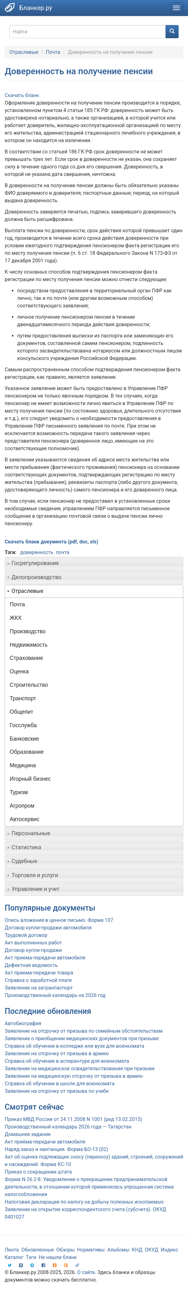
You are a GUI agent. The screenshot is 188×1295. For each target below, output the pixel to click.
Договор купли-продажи (33, 950)
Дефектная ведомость (31, 965)
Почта (53, 52)
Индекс (169, 1250)
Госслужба (23, 725)
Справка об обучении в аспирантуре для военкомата (67, 1061)
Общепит (21, 712)
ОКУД (151, 1250)
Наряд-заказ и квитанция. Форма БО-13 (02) (56, 1149)
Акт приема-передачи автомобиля (45, 958)
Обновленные (37, 1250)
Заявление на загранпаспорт (39, 988)
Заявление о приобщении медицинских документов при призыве (82, 1038)
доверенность (36, 552)
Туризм (19, 792)
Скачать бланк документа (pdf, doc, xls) (51, 542)
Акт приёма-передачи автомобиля (45, 1142)
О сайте (86, 1272)
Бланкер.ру (35, 8)
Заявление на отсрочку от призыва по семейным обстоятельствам (84, 1031)
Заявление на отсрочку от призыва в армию (57, 1053)
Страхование (26, 658)
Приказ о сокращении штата (38, 1172)
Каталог (14, 1257)
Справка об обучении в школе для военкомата (59, 1084)
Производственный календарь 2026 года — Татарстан (68, 1127)
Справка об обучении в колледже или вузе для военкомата (74, 1046)
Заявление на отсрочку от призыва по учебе (57, 1091)
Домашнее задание (28, 1134)
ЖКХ (16, 618)
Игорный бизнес (30, 779)
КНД (137, 1250)
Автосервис (24, 819)
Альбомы (118, 1250)
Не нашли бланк (58, 1257)
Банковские (24, 739)
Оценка (19, 671)
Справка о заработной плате (38, 980)
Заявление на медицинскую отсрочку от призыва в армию (74, 1076)
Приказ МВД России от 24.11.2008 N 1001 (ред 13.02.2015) (73, 1119)
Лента (12, 1250)
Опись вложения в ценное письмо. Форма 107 (59, 920)
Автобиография (23, 1023)
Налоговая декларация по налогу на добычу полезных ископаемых (84, 1202)
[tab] (94, 563)
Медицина (23, 765)
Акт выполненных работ (33, 943)
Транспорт (23, 698)
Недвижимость (28, 645)
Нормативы (91, 1250)
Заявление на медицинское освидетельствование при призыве (80, 1068)
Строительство (29, 685)
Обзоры (66, 1250)
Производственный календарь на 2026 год (55, 995)
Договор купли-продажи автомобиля (48, 928)
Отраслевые (23, 52)
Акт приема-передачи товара (39, 973)
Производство (28, 631)
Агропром (22, 806)
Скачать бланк (22, 95)
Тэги (31, 1257)
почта (62, 552)
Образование (27, 752)
